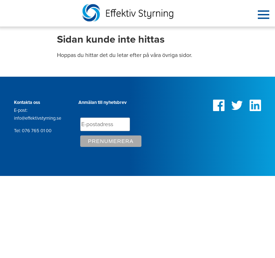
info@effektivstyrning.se (37, 118)
